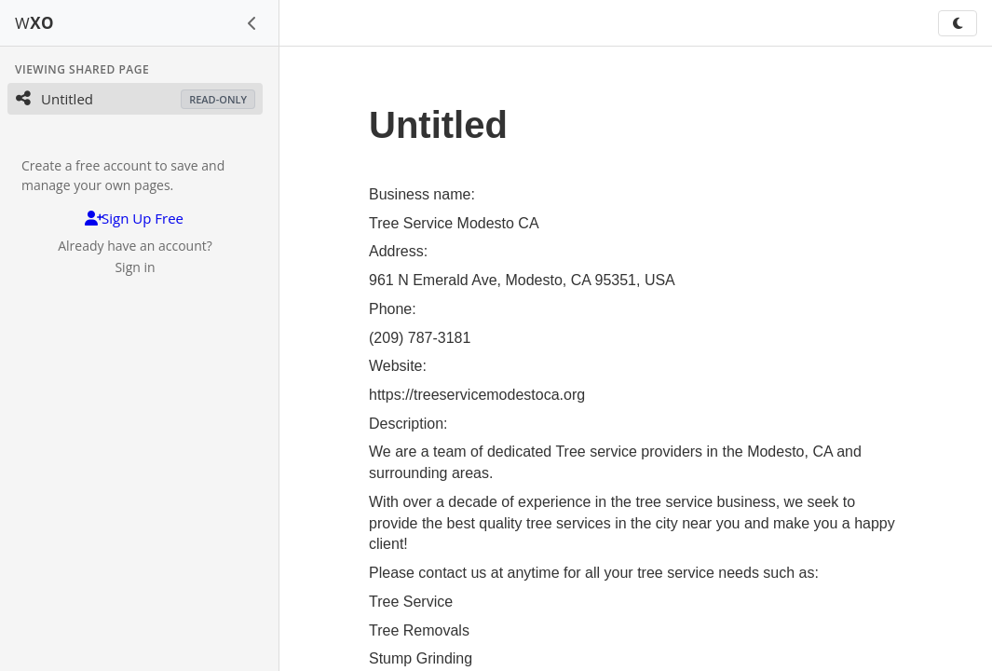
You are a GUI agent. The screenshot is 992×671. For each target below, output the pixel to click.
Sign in (135, 267)
